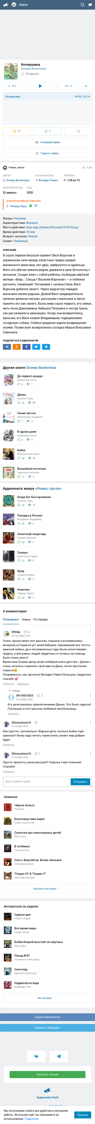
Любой (32, 236)
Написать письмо (47, 1074)
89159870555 (25, 695)
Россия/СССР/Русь (64, 227)
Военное (32, 223)
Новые (26, 619)
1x (85, 85)
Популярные (11, 619)
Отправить (80, 781)
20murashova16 (22, 722)
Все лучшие (46, 998)
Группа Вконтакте (47, 1017)
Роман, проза (13, 168)
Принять (82, 1114)
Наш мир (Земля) (38, 227)
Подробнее (32, 1118)
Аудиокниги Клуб (47, 1089)
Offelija (16, 632)
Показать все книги (46, 888)
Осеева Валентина (33, 68)
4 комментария (47, 142)
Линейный (21, 241)
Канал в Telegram (47, 1028)
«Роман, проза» (48, 488)
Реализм (20, 218)
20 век (30, 232)
